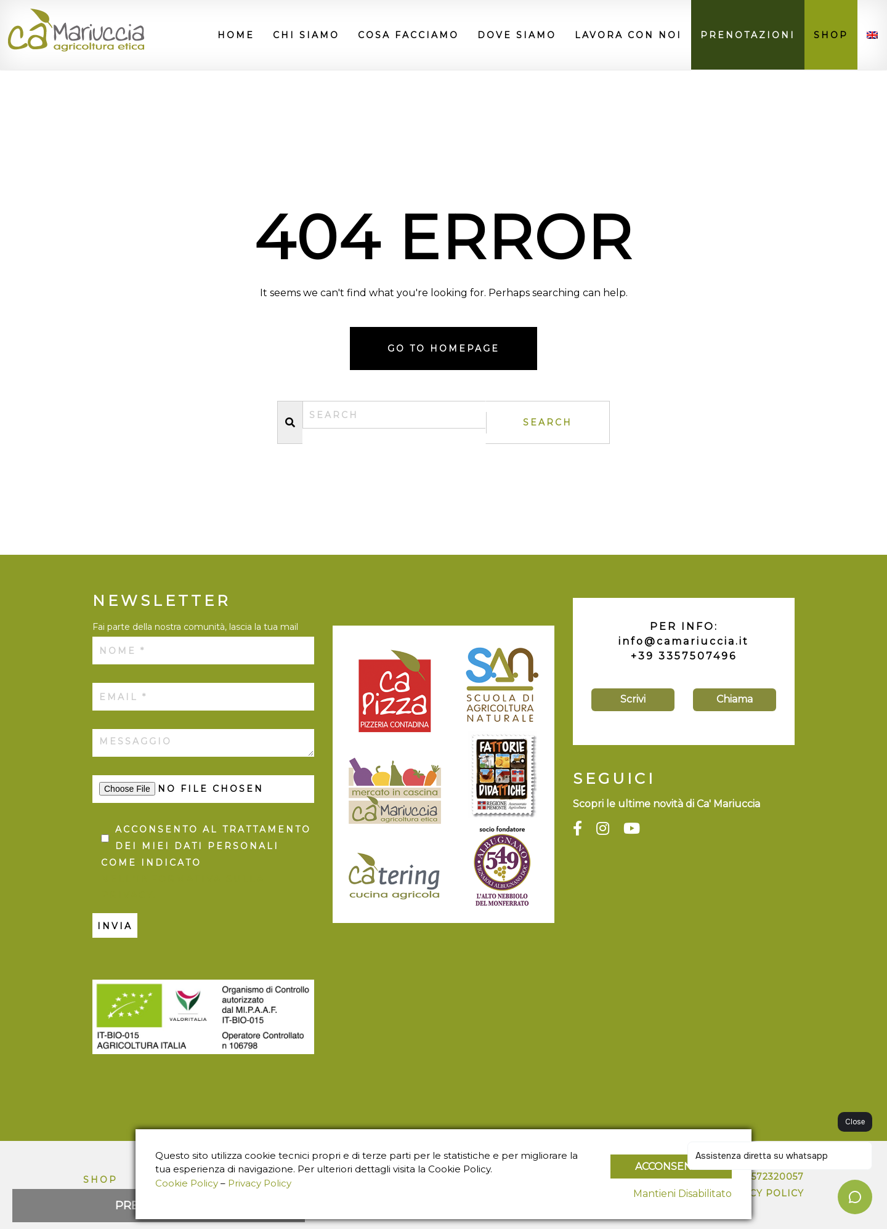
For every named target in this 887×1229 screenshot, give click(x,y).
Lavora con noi (628, 35)
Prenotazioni (747, 35)
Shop (831, 35)
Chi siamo (306, 35)
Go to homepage (443, 348)
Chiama (734, 699)
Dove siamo (516, 35)
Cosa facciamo (408, 35)
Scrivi (633, 699)
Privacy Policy (259, 1183)
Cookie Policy (186, 1183)
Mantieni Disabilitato (682, 1193)
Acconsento (671, 1166)
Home (235, 35)
